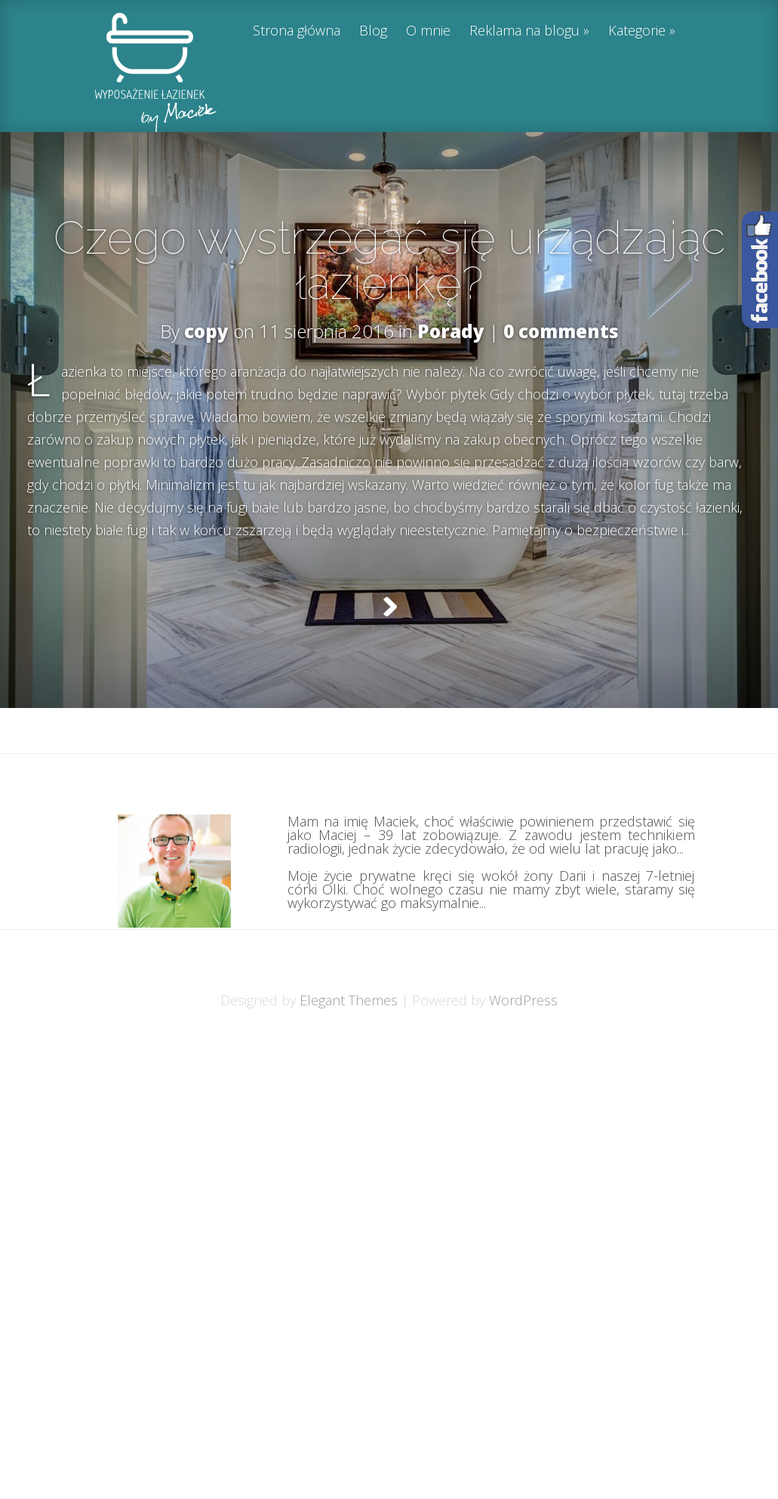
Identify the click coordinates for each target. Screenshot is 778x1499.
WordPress (523, 1038)
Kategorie (637, 31)
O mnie (428, 31)
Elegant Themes (349, 1038)
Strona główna (296, 31)
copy (206, 331)
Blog (373, 31)
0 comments (561, 331)
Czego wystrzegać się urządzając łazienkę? (389, 260)
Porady (450, 331)
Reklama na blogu (524, 31)
